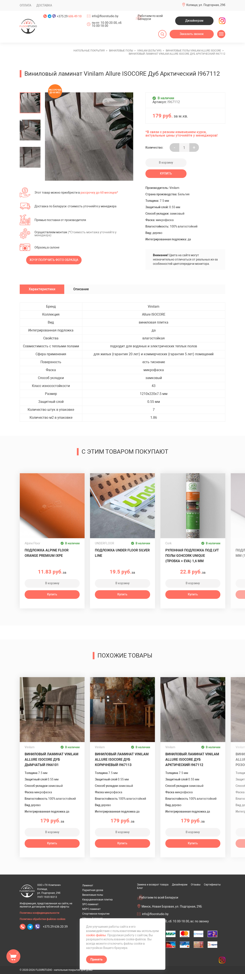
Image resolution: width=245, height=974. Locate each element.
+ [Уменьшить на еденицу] (194, 147)
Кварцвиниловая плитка (97, 899)
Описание (81, 289)
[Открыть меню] (221, 34)
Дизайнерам (194, 20)
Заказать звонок (192, 34)
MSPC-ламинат (91, 909)
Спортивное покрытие (95, 913)
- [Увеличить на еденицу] (174, 147)
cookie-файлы (96, 935)
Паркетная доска (92, 890)
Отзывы (195, 884)
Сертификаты (212, 884)
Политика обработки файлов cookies (42, 919)
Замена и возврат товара (153, 884)
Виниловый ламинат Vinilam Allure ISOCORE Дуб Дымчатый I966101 (51, 759)
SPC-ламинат (90, 904)
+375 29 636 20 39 (55, 926)
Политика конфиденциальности (39, 912)
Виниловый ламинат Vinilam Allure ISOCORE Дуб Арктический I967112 (192, 759)
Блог (140, 888)
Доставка (44, 5)
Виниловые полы (92, 894)
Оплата (25, 5)
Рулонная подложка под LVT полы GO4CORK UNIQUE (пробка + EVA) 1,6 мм (192, 555)
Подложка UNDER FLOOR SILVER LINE (122, 553)
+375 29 (69, 16)
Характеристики (42, 289)
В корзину (166, 162)
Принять (96, 959)
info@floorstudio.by (105, 16)
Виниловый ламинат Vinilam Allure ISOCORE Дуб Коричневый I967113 (122, 759)
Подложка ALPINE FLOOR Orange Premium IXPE (47, 553)
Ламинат (87, 885)
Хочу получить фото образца (54, 260)
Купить (166, 173)
